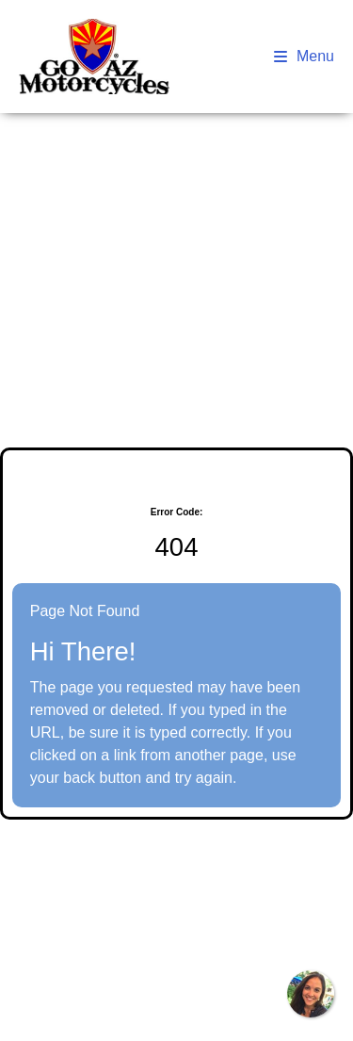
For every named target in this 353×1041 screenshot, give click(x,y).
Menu (304, 56)
